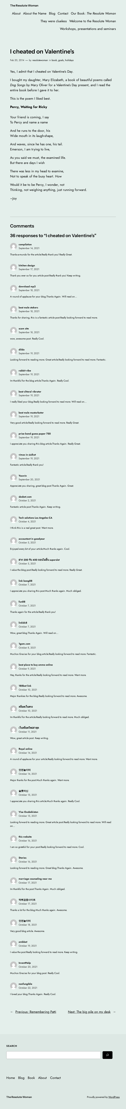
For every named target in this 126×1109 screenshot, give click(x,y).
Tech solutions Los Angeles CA (35, 517)
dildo (21, 349)
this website (25, 836)
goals (61, 60)
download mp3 (27, 286)
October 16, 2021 (28, 840)
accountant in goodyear (32, 538)
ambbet (23, 942)
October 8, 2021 (27, 647)
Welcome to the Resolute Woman (92, 21)
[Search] (107, 1055)
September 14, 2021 (29, 248)
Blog (52, 13)
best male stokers (28, 307)
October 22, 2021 (28, 988)
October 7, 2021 (27, 584)
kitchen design (27, 265)
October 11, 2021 (27, 731)
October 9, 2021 (27, 668)
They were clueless (54, 21)
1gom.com (24, 643)
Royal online (25, 749)
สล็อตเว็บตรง (26, 707)
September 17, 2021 (29, 269)
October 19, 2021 (28, 945)
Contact (63, 13)
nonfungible (25, 984)
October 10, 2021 (28, 689)
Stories (22, 857)
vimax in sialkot (27, 454)
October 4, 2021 (27, 521)
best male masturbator (31, 412)
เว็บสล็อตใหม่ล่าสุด (29, 728)
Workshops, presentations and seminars (88, 28)
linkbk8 (23, 622)
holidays (69, 60)
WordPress (114, 1097)
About (16, 13)
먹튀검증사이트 (27, 899)
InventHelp (25, 963)
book (54, 60)
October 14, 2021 (28, 752)
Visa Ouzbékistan (28, 812)
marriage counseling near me (35, 878)
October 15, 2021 (28, 795)
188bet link (25, 685)
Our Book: (93, 13)
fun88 (22, 601)
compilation (25, 244)
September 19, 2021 (29, 353)
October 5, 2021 (27, 542)
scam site (24, 328)
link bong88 (25, 581)
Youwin (23, 475)
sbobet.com (25, 496)
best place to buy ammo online (36, 664)
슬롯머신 (23, 791)
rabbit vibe (25, 370)
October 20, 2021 (28, 966)
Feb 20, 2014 (17, 60)
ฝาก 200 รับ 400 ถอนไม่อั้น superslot (39, 560)
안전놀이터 (25, 770)
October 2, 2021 (27, 500)
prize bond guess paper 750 (35, 433)
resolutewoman (40, 60)
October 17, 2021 (28, 882)
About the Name (34, 13)
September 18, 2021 (29, 290)
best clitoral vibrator (30, 391)
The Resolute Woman (24, 5)
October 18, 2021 (28, 924)
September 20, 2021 (29, 479)
